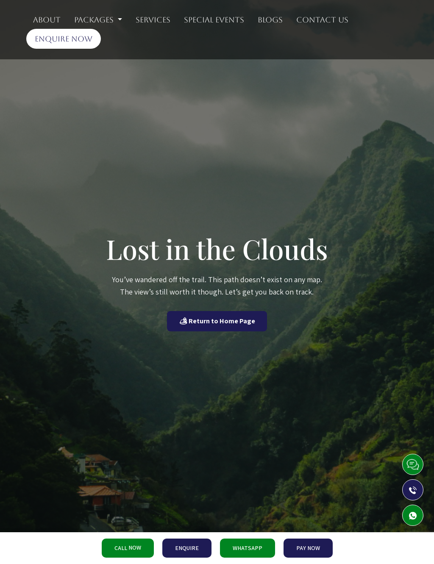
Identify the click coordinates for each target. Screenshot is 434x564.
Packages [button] (95, 19)
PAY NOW (308, 548)
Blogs (270, 19)
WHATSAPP (247, 548)
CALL (127, 548)
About (47, 19)
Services (153, 19)
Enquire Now (63, 38)
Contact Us (322, 19)
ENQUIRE (187, 548)
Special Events (214, 19)
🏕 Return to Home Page (217, 321)
